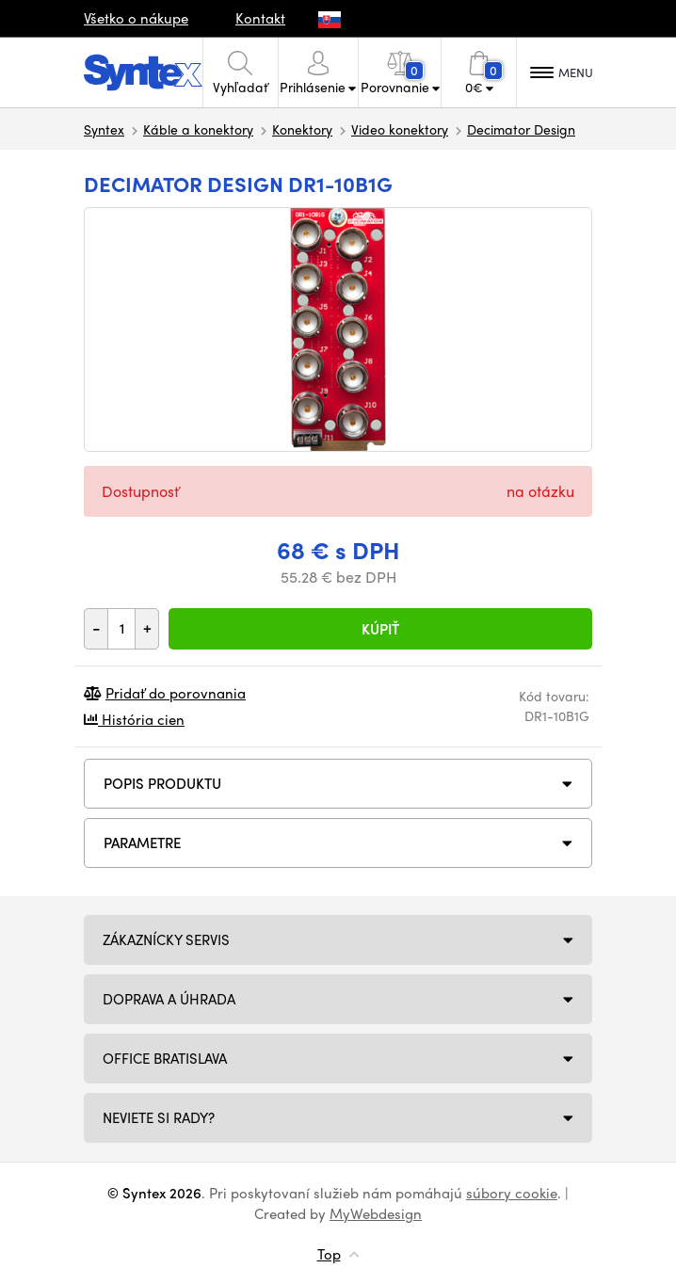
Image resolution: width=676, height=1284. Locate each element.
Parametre (142, 842)
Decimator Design (521, 129)
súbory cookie (511, 1192)
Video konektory (399, 129)
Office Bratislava (165, 1058)
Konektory (302, 129)
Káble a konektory (198, 129)
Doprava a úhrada (169, 998)
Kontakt (260, 18)
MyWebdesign (376, 1213)
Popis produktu (162, 783)
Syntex (104, 129)
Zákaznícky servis (166, 939)
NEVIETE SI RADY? (159, 1117)
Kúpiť (380, 628)
